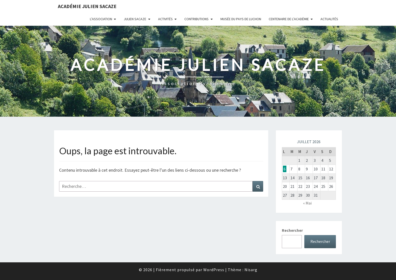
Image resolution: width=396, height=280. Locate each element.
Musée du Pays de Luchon (240, 19)
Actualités (329, 19)
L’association (101, 19)
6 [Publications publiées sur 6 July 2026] (285, 168)
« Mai (307, 203)
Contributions (196, 19)
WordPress (213, 269)
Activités (165, 19)
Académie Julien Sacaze (87, 6)
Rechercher (292, 230)
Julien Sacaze (135, 19)
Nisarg (250, 269)
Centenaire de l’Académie (289, 19)
